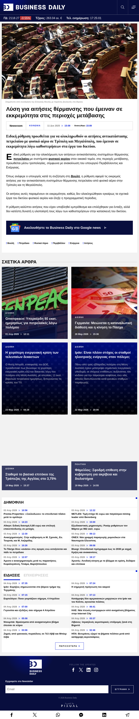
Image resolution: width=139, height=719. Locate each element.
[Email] (56, 689)
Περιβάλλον (59, 243)
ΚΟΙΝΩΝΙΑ (35, 126)
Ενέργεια (74, 243)
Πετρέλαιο (24, 243)
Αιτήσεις (88, 243)
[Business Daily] (36, 667)
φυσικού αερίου (59, 158)
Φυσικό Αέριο (41, 243)
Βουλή (75, 176)
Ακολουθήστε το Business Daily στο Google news (58, 227)
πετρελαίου (21, 158)
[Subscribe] (121, 689)
